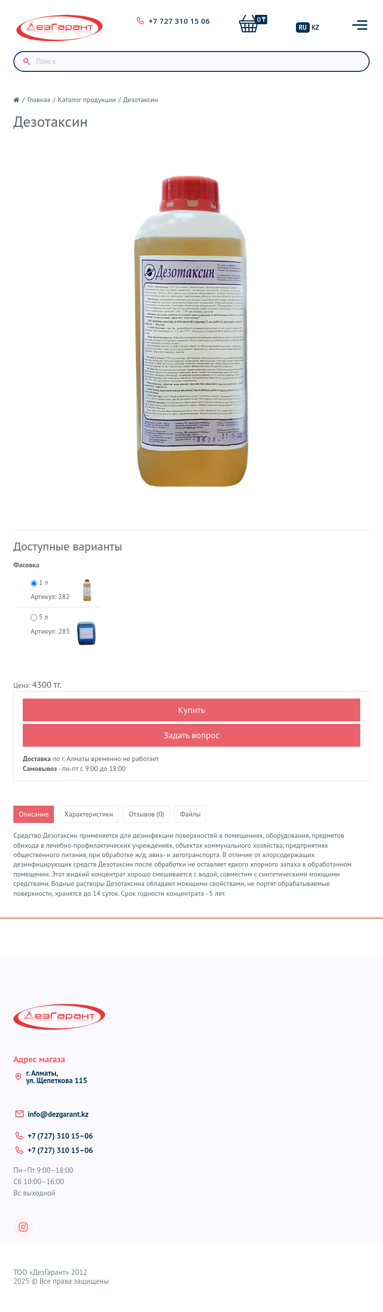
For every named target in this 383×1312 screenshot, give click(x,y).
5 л (50, 624)
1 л (50, 590)
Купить (191, 709)
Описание (33, 814)
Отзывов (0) (146, 814)
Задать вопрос (192, 735)
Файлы (190, 814)
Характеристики (88, 814)
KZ (315, 27)
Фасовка (26, 564)
